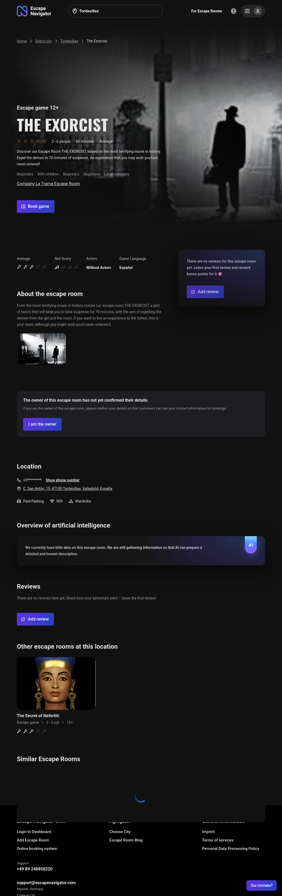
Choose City (120, 831)
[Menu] (253, 11)
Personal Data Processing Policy (230, 848)
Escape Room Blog (126, 840)
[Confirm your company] (42, 424)
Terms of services (218, 840)
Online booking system (37, 848)
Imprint (208, 831)
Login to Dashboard (34, 831)
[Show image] (42, 349)
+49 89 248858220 (35, 869)
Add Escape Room (33, 840)
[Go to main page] (34, 11)
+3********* (32, 480)
